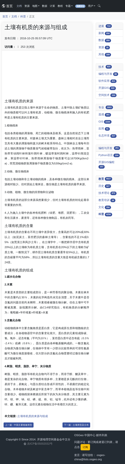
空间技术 (107, 95)
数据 (44, 6)
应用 (104, 129)
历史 (104, 186)
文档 (19, 6)
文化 (104, 207)
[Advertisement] (47, 76)
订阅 (85, 447)
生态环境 (107, 136)
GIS (104, 122)
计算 (52, 6)
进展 (105, 26)
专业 (105, 107)
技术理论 (107, 193)
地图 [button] (34, 6)
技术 (105, 67)
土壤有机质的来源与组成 (32, 416)
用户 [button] (90, 6)
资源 (27, 6)
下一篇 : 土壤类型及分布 (76, 425)
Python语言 (109, 155)
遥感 (104, 114)
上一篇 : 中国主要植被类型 (18, 425)
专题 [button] (68, 6)
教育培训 (106, 200)
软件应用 (107, 81)
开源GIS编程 (106, 164)
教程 (60, 6)
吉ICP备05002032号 (40, 443)
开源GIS (107, 88)
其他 (104, 54)
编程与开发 (108, 74)
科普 (23, 16)
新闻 (104, 33)
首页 (7, 6)
